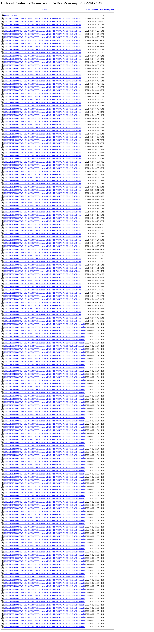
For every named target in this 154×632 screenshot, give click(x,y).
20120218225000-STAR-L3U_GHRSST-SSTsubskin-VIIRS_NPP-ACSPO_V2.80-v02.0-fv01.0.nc (42, 302)
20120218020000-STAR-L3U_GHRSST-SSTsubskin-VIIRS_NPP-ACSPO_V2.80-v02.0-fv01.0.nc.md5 (44, 362)
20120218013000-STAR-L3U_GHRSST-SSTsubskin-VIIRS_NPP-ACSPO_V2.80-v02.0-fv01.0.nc (42, 46)
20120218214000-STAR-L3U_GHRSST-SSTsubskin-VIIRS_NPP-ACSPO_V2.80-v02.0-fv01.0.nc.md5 (44, 586)
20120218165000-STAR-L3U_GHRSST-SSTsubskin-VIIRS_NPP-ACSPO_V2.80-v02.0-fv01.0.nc (42, 190)
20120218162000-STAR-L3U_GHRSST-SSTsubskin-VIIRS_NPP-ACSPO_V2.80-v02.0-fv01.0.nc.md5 (44, 486)
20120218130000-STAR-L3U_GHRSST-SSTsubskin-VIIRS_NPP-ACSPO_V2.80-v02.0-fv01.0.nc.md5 (44, 424)
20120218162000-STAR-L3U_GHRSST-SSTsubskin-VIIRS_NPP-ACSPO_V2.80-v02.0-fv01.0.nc (42, 181)
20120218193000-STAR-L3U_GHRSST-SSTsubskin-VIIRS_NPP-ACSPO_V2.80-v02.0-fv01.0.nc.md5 (44, 546)
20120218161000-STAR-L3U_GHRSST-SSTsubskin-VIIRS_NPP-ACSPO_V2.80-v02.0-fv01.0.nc (42, 177)
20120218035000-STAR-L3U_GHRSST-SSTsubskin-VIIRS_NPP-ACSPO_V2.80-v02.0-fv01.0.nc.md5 (44, 396)
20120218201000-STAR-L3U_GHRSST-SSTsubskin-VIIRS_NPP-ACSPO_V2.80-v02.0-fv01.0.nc (42, 252)
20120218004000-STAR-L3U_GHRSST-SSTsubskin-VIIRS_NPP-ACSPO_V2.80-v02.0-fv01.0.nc (42, 31)
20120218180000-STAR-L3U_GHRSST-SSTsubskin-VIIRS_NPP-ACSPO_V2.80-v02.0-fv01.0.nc (42, 212)
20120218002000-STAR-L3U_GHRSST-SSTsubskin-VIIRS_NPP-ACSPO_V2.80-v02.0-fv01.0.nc (42, 25)
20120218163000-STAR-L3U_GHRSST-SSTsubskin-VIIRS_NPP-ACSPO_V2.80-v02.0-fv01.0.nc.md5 (44, 489)
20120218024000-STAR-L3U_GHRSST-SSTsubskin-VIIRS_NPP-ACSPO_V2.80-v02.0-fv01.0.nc (42, 68)
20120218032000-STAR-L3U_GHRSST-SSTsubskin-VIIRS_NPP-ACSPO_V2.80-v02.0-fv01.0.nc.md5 (44, 386)
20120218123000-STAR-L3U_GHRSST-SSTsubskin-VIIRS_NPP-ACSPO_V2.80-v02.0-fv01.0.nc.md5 (44, 415)
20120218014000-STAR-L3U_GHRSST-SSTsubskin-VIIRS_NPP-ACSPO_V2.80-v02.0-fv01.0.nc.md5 (44, 355)
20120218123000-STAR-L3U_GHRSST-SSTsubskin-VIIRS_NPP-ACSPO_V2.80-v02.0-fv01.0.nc (42, 109)
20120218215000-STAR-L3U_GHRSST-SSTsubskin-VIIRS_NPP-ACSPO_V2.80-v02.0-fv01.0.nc (42, 284)
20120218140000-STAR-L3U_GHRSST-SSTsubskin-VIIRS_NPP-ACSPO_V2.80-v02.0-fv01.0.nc (42, 137)
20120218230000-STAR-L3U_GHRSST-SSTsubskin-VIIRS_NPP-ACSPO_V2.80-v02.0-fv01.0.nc (42, 305)
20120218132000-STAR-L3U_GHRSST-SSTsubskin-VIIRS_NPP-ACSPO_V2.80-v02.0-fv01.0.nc (42, 124)
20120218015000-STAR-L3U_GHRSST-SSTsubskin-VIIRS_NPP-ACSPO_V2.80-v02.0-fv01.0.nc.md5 (44, 358)
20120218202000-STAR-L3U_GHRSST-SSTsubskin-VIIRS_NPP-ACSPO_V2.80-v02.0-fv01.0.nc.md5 (44, 561)
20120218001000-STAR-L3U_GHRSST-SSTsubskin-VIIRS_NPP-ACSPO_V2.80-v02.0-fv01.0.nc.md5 (44, 327)
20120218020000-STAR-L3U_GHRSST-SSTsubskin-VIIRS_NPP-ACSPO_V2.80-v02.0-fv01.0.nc (42, 56)
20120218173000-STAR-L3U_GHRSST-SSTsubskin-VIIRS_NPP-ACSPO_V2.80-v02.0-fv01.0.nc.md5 (44, 508)
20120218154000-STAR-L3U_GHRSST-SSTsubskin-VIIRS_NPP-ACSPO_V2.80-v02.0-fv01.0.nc (42, 168)
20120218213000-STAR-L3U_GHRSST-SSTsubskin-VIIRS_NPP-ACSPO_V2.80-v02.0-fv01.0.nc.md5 (44, 583)
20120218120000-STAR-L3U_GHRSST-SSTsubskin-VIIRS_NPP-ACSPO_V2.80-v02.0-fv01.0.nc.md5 (44, 405)
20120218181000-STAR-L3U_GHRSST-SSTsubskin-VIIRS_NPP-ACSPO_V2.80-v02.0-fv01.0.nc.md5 (44, 521)
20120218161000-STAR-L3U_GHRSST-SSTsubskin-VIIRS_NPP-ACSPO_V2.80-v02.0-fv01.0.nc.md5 (44, 483)
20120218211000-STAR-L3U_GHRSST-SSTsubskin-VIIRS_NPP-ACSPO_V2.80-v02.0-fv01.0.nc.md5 (44, 577)
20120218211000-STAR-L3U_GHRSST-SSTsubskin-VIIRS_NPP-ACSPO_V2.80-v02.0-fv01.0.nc (42, 271)
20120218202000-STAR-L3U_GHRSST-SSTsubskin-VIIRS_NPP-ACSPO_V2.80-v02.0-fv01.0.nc (42, 255)
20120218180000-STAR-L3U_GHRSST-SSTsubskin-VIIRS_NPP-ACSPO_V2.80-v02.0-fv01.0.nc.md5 (44, 517)
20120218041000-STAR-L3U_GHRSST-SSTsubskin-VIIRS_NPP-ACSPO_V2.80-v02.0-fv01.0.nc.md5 (44, 402)
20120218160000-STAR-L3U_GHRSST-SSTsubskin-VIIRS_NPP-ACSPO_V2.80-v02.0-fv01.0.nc (42, 174)
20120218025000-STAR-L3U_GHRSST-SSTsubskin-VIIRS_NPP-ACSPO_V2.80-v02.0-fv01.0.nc (42, 71)
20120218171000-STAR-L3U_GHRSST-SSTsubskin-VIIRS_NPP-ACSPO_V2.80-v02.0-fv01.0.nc (42, 196)
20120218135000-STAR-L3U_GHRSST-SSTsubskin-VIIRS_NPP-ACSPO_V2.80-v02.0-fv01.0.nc (42, 134)
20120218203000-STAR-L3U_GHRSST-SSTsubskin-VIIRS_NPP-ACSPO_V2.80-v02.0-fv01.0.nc (42, 259)
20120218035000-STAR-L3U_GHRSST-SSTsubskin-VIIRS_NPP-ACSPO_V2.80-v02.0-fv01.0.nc (42, 90)
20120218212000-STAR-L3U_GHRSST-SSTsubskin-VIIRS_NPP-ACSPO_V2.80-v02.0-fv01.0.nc (42, 274)
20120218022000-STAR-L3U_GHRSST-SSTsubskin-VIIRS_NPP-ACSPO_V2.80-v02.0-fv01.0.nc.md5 (44, 368)
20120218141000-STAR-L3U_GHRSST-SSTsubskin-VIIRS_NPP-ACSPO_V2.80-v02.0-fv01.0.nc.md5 (44, 446)
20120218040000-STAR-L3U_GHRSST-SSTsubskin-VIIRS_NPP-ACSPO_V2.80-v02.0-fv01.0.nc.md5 (44, 399)
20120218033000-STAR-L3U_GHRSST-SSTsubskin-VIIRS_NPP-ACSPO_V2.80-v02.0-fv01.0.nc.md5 (44, 390)
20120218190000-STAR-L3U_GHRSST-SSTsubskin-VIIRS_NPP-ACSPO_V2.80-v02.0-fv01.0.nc (42, 231)
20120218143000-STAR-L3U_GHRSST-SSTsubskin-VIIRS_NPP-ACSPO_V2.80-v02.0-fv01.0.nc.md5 (44, 452)
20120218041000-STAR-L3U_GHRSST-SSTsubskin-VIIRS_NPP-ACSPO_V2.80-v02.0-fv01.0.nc (42, 96)
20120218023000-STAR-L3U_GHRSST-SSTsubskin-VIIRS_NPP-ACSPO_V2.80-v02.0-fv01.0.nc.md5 (44, 371)
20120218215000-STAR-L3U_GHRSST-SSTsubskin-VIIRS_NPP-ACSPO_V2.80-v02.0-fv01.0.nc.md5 (44, 589)
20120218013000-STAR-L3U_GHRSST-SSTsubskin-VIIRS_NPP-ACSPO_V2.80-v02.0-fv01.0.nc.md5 (44, 352)
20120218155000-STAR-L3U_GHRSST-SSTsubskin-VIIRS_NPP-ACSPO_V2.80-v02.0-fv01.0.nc (42, 171)
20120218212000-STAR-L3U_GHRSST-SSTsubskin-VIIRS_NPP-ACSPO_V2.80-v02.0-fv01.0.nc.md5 (44, 580)
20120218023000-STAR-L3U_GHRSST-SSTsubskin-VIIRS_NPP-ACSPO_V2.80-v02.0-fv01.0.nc (42, 65)
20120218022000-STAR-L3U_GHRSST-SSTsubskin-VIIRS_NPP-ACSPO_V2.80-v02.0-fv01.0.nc (42, 62)
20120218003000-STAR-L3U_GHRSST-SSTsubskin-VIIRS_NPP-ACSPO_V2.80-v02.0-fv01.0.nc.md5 (44, 333)
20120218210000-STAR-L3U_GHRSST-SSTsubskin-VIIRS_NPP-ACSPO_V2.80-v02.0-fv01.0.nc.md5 (44, 574)
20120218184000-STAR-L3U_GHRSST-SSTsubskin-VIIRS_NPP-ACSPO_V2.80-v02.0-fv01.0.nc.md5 (44, 530)
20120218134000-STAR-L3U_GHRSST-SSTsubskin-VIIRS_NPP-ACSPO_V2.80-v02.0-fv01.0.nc (42, 131)
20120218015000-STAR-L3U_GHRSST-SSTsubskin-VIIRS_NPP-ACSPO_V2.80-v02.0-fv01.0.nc (42, 53)
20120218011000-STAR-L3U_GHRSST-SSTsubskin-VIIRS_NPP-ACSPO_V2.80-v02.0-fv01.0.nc (42, 40)
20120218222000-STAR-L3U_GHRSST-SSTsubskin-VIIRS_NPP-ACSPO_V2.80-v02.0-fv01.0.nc (42, 293)
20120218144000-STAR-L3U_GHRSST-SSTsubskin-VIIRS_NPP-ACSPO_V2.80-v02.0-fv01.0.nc (42, 149)
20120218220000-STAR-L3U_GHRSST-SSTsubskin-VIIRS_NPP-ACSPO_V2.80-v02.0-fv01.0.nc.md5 (44, 592)
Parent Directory (10, 15)
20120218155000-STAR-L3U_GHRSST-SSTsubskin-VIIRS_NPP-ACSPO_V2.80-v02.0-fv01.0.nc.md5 (44, 477)
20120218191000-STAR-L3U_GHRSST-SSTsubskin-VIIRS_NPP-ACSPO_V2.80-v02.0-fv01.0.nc (42, 234)
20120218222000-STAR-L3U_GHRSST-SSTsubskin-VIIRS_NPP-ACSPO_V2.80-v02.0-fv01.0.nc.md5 (44, 599)
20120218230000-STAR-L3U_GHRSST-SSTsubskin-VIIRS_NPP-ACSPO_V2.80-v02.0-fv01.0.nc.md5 (44, 611)
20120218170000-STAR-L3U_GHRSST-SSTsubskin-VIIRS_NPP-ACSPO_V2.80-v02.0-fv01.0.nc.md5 (44, 499)
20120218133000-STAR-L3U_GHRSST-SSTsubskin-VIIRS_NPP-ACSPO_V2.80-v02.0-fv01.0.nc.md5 (44, 433)
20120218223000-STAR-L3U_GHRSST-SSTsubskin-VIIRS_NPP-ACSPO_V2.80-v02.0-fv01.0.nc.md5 (44, 602)
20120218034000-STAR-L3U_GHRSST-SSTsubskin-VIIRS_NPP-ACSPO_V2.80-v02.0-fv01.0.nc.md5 (44, 393)
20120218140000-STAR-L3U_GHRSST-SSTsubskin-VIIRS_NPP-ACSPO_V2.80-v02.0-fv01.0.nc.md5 (44, 443)
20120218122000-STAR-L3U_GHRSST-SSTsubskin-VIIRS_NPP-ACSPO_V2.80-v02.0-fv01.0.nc (42, 106)
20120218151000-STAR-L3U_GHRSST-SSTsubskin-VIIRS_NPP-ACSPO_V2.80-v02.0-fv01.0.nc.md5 (44, 464)
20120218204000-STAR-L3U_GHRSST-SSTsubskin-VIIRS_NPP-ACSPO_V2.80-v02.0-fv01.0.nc (42, 262)
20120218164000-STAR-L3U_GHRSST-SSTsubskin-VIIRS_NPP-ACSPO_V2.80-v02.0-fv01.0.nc (42, 187)
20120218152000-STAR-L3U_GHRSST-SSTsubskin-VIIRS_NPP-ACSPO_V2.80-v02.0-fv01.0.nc (42, 162)
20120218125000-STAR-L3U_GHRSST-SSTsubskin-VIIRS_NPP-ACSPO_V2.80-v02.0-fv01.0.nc (42, 115)
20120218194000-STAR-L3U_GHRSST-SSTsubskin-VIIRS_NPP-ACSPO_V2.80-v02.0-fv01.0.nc (42, 243)
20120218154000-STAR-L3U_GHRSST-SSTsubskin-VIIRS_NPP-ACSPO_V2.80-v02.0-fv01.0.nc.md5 (44, 474)
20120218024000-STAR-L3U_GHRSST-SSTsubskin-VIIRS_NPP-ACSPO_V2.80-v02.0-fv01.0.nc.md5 (44, 374)
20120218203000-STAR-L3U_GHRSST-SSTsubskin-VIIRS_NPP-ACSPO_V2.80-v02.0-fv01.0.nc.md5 (44, 564)
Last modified (92, 10)
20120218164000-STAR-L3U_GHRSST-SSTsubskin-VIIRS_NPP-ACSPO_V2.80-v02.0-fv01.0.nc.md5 (44, 493)
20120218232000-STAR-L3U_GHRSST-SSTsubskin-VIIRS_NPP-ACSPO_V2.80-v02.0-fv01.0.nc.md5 (44, 617)
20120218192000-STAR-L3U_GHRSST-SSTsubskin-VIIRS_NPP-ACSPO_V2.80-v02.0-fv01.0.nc (42, 237)
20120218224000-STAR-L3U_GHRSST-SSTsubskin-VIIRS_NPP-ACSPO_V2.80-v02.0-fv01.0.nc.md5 (44, 605)
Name (44, 10)
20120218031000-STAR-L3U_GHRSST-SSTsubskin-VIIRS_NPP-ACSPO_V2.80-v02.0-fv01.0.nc (42, 78)
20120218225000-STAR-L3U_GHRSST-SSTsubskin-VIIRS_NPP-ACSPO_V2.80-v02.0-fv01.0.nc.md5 (44, 608)
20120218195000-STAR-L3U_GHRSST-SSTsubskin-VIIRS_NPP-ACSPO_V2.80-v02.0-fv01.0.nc (42, 246)
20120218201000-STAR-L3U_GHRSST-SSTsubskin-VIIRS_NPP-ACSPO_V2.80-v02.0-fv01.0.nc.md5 (44, 558)
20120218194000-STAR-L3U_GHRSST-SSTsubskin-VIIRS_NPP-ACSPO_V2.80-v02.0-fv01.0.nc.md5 (44, 549)
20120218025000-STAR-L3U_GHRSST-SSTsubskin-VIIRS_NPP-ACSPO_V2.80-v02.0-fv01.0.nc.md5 (44, 377)
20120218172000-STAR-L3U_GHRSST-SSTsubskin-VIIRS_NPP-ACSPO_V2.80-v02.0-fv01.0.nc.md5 (44, 505)
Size (101, 10)
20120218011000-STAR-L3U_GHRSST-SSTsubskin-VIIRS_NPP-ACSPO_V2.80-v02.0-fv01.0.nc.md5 (44, 346)
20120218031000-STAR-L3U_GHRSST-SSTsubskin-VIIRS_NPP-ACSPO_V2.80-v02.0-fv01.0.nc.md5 (44, 383)
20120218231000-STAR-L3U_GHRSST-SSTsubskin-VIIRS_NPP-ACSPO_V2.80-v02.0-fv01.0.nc (42, 308)
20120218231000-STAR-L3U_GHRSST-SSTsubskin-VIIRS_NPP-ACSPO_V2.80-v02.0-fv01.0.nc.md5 (44, 614)
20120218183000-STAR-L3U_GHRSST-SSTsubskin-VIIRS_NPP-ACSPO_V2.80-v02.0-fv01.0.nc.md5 (44, 527)
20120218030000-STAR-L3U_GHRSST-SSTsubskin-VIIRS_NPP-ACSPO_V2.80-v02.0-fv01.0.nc (42, 75)
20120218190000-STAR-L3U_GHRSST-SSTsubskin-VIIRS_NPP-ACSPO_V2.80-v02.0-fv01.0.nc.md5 (44, 536)
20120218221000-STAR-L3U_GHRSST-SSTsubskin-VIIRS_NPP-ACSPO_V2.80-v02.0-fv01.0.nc (42, 290)
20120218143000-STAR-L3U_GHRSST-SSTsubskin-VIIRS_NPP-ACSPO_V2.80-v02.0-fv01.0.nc (42, 146)
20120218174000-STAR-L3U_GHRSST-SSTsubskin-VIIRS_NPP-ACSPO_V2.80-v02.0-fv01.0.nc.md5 (44, 511)
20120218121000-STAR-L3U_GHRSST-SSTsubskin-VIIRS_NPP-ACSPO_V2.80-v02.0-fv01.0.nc (42, 103)
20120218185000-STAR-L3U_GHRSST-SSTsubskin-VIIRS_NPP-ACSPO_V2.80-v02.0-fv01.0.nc (42, 227)
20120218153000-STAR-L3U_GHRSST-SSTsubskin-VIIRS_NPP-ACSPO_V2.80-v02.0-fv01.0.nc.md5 (44, 471)
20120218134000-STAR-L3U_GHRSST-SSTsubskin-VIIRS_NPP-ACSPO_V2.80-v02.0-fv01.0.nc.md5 (44, 436)
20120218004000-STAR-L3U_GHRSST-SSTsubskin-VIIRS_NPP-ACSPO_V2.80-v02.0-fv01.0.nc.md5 (44, 337)
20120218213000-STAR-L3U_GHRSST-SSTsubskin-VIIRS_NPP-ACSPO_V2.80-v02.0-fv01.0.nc (42, 277)
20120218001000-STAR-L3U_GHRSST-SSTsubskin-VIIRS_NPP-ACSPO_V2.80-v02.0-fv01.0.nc (42, 22)
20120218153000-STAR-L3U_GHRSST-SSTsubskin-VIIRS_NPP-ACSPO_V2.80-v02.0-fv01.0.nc (42, 165)
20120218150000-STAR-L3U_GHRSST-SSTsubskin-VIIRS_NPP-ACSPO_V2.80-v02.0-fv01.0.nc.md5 (44, 461)
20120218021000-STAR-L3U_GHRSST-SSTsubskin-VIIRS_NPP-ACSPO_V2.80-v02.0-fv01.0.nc (42, 59)
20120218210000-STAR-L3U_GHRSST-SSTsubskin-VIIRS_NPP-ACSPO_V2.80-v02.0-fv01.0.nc (42, 268)
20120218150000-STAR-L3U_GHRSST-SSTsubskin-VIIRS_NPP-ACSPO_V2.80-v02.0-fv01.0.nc (42, 156)
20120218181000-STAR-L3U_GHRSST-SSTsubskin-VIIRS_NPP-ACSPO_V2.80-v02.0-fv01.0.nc (42, 215)
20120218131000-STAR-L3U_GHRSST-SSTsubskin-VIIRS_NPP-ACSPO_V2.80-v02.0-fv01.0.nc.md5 (44, 427)
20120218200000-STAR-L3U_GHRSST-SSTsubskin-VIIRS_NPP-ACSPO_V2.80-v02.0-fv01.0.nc (42, 249)
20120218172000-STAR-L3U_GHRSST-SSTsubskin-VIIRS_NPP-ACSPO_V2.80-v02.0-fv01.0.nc (42, 199)
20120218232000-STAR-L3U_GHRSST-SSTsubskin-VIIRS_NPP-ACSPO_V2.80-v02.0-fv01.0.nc (42, 312)
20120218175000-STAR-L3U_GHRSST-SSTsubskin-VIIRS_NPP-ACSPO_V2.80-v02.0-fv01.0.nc (42, 209)
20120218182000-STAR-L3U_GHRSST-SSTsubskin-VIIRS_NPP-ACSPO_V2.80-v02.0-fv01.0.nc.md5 (44, 524)
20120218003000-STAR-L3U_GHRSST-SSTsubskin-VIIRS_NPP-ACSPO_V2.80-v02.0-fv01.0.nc (42, 28)
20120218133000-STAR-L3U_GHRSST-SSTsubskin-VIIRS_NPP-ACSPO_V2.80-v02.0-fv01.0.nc (42, 128)
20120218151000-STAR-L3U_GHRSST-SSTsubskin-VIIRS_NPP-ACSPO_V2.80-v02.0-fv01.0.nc (42, 159)
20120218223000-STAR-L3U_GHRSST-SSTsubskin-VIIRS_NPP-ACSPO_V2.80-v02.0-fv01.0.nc (42, 296)
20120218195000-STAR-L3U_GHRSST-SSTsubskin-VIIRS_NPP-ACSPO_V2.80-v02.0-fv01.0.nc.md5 (44, 552)
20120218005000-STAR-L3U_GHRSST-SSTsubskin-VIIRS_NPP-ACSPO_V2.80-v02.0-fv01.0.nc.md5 (44, 340)
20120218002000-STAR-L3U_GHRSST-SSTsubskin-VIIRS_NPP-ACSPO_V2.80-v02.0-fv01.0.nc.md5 (44, 330)
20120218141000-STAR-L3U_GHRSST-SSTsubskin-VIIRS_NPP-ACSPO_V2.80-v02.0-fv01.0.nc (42, 140)
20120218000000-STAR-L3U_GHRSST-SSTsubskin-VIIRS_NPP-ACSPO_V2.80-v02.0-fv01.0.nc (42, 18)
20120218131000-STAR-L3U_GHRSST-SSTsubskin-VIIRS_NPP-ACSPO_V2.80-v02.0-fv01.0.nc (42, 121)
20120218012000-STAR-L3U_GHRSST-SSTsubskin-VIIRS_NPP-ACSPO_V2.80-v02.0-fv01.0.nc (42, 43)
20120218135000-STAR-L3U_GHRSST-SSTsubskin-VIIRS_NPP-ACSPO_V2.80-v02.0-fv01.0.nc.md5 (44, 439)
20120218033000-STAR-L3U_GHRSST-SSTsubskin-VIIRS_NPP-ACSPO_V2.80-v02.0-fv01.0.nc (42, 84)
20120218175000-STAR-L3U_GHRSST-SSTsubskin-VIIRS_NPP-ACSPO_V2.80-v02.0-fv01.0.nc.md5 (44, 514)
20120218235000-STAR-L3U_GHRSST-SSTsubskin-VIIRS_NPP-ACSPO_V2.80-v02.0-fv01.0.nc (42, 321)
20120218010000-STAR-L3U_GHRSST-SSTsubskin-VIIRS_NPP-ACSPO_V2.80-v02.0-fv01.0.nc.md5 (44, 343)
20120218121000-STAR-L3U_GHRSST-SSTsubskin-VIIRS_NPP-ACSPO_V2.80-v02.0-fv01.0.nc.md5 (44, 408)
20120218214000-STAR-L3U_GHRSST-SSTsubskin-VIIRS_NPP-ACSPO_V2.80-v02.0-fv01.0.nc (42, 280)
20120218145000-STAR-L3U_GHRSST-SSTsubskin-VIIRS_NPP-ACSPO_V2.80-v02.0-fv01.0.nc (42, 153)
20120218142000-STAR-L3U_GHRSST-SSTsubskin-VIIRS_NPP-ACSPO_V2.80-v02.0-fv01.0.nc (42, 143)
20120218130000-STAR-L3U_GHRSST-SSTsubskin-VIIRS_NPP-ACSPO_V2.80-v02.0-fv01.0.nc (42, 118)
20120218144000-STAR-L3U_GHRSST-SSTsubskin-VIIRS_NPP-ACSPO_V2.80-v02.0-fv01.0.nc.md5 (44, 455)
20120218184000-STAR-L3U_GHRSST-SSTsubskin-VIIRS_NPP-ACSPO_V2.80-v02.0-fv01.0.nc (42, 224)
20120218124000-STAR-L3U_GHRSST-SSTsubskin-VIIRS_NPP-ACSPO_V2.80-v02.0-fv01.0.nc (42, 112)
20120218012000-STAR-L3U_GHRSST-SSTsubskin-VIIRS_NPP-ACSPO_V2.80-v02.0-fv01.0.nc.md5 (44, 349)
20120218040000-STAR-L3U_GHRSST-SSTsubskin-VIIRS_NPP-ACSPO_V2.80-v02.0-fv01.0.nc (42, 93)
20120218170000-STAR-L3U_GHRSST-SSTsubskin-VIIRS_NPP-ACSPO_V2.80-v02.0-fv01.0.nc (42, 193)
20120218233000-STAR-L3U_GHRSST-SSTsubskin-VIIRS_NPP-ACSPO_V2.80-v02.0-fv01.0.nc (42, 315)
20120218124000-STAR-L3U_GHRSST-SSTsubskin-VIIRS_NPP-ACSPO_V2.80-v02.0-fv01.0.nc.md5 (44, 418)
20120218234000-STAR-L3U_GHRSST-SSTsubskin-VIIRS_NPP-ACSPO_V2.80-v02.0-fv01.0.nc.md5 (44, 624)
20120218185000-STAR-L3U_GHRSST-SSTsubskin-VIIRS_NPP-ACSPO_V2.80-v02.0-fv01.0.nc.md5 (44, 533)
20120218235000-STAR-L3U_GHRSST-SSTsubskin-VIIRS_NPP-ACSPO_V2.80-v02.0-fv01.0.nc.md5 (44, 627)
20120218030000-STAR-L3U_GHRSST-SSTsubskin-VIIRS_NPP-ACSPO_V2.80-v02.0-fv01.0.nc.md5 (44, 380)
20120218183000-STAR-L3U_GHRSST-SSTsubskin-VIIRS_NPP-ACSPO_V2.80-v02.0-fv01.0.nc (42, 221)
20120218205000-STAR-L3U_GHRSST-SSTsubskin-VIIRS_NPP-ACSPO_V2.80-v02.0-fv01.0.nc (42, 265)
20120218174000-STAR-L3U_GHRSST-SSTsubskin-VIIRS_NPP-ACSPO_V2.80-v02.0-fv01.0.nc (42, 206)
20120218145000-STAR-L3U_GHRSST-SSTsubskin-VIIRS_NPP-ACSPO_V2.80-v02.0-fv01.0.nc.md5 (44, 458)
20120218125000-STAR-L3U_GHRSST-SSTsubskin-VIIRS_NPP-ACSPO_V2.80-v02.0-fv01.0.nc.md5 (44, 421)
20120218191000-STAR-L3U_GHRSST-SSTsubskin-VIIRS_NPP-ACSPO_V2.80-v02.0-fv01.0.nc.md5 (44, 539)
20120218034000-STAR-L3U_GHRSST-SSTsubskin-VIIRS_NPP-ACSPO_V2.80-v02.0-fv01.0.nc (42, 87)
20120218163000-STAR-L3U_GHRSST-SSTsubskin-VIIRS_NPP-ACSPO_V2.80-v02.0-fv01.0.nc (42, 184)
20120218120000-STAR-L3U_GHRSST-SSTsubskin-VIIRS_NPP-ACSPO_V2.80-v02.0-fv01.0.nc (42, 99)
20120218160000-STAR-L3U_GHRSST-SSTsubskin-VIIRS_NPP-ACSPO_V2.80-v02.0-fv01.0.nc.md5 (44, 480)
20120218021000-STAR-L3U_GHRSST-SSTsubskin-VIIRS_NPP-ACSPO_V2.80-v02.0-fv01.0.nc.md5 (44, 365)
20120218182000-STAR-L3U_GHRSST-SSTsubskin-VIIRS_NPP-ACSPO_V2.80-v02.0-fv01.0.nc (42, 218)
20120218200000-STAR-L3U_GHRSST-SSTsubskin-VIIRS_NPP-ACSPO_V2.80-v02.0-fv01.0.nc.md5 (44, 555)
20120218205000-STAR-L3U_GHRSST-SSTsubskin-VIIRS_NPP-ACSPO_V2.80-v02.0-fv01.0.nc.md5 (44, 570)
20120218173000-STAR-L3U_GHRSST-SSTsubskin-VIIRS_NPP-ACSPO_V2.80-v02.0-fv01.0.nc (42, 202)
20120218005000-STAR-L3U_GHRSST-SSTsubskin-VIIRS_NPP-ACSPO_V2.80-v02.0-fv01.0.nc (42, 34)
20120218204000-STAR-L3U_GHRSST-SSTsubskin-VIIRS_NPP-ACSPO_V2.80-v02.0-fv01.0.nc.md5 (44, 567)
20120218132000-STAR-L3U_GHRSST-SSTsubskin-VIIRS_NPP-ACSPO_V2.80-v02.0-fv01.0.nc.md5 (44, 430)
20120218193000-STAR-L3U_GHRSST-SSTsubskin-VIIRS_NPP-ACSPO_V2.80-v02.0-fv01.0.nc (42, 240)
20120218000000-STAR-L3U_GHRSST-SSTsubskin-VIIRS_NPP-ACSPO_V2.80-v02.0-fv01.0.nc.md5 (44, 324)
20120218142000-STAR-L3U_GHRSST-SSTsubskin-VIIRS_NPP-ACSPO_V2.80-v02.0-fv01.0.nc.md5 (44, 449)
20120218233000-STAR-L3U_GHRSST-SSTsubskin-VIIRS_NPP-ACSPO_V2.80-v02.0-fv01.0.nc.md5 (44, 620)
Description (109, 10)
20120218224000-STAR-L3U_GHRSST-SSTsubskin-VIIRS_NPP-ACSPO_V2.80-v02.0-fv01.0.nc (42, 299)
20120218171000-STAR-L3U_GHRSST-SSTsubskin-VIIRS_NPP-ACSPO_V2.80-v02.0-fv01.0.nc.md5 (44, 502)
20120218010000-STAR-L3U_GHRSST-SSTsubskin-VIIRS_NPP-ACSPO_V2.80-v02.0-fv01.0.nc (42, 37)
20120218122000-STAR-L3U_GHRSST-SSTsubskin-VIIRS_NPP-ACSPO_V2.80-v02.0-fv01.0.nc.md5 (44, 411)
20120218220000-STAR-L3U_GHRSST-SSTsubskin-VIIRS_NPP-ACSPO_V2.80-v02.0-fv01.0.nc (42, 287)
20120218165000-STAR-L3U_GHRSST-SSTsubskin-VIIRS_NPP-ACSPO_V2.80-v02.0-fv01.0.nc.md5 (44, 496)
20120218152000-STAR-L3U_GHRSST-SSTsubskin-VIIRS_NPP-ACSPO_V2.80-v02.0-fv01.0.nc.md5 (44, 468)
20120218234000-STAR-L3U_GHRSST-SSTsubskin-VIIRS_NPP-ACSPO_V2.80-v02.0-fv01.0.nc (42, 318)
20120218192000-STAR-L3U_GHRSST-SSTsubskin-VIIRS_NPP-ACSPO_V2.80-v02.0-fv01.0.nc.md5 (44, 542)
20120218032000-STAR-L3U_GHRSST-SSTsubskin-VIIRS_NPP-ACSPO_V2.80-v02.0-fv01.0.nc (42, 81)
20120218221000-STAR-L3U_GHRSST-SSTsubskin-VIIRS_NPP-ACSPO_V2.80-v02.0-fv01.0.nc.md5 (44, 595)
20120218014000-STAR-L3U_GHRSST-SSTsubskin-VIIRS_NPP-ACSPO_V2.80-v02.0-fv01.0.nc (42, 50)
